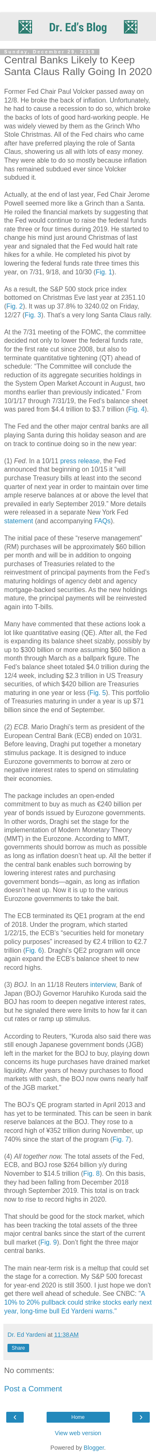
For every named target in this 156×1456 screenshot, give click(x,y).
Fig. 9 (48, 1242)
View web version (78, 1433)
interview (103, 984)
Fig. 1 (104, 272)
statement (18, 521)
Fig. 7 (120, 1139)
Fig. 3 (33, 315)
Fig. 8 (91, 1173)
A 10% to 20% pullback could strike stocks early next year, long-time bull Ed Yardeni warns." (78, 1302)
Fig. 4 (136, 409)
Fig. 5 (97, 692)
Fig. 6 (33, 950)
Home (77, 1417)
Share (18, 1348)
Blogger (94, 1447)
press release (80, 460)
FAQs (102, 521)
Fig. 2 (14, 306)
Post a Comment (33, 1388)
